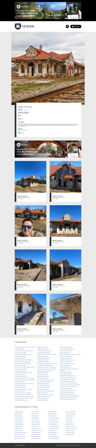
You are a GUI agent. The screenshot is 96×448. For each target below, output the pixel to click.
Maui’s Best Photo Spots (42, 374)
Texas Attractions (68, 417)
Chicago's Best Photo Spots (20, 374)
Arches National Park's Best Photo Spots (23, 354)
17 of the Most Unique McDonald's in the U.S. (24, 350)
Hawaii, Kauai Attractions (20, 434)
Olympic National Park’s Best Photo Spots (46, 391)
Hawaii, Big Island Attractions (21, 432)
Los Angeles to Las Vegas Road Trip (44, 370)
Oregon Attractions (52, 434)
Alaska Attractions (18, 413)
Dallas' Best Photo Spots (20, 381)
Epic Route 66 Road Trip (20, 391)
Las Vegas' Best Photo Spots (43, 361)
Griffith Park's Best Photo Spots (21, 400)
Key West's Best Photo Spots (43, 358)
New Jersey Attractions (53, 420)
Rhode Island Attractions (53, 438)
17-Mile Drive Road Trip (19, 348)
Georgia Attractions (19, 430)
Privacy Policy (65, 445)
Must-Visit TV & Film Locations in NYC (45, 381)
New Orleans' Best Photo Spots (43, 385)
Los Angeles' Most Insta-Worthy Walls (45, 365)
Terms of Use (72, 445)
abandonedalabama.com (23, 130)
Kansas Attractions (35, 420)
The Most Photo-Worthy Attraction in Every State (70, 384)
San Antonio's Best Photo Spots (66, 356)
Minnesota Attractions (36, 434)
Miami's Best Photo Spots (42, 378)
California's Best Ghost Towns (21, 370)
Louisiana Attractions (36, 424)
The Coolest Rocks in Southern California (68, 383)
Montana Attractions (52, 411)
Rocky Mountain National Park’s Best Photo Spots (70, 354)
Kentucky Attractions (36, 422)
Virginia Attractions (69, 424)
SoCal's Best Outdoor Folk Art (66, 372)
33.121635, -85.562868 (23, 113)
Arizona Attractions (18, 415)
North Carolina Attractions (53, 426)
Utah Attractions (68, 420)
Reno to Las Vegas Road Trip (66, 350)
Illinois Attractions (35, 413)
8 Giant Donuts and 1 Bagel (20, 352)
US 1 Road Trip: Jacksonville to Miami (67, 390)
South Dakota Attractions (70, 413)
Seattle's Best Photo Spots (65, 365)
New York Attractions (52, 424)
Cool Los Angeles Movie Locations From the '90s (25, 380)
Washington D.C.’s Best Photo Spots (67, 394)
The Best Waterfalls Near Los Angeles (67, 379)
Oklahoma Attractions (52, 432)
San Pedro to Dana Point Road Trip (67, 363)
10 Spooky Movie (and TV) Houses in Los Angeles (25, 347)
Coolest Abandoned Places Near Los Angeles (24, 378)
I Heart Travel (58, 445)
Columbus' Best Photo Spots (21, 376)
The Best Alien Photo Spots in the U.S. (68, 375)
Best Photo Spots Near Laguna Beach (22, 361)
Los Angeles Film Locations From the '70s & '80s (47, 363)
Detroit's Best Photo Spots (20, 387)
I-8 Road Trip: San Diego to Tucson (44, 350)
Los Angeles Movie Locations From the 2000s (46, 367)
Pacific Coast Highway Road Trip (44, 396)
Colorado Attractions (19, 422)
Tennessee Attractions (70, 415)
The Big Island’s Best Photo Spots (67, 381)
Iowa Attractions (35, 417)
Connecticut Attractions (19, 424)
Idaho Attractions (35, 411)
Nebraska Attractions (52, 413)
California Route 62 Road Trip (21, 369)
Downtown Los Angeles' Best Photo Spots (23, 389)
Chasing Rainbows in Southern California (23, 372)
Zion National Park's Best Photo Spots (68, 399)
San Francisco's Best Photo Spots (67, 359)
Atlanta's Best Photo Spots (20, 356)
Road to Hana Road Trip (65, 352)
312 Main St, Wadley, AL (23, 110)
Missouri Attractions (36, 438)
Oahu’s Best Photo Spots (42, 389)
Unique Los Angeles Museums (66, 388)
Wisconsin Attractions (69, 432)
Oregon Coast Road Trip (42, 392)
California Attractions (19, 420)
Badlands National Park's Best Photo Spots (24, 359)
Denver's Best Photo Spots (20, 385)
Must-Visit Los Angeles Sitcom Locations (45, 380)
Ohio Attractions (51, 430)
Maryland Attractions (36, 428)
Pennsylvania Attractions (53, 436)
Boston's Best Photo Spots (20, 365)
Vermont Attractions (69, 422)
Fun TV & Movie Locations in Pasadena (23, 392)
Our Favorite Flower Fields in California (45, 394)
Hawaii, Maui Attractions (20, 436)
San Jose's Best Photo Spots (66, 361)
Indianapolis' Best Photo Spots (43, 352)
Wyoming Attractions (69, 434)
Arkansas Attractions (19, 417)
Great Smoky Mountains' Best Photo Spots (23, 398)
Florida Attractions (18, 428)
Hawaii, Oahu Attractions (20, 438)
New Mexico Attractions (53, 422)
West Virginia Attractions (70, 430)
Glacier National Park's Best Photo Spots (23, 394)
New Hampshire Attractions (54, 417)
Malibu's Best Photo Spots (42, 372)
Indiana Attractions (35, 415)
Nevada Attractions (52, 415)
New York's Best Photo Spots (43, 387)
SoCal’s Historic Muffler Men (65, 373)
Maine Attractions (35, 426)
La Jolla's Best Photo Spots (43, 359)
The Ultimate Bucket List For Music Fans (68, 386)
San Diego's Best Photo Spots (66, 358)
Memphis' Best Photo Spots (43, 376)
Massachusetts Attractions (37, 430)
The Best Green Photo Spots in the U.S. (68, 377)
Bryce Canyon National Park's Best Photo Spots (25, 367)
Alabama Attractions (19, 411)
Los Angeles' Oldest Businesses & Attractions (46, 369)
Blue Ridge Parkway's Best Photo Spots (23, 363)
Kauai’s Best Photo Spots (42, 356)
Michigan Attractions (36, 432)
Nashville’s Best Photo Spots (43, 383)
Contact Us (78, 445)
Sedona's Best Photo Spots (65, 367)
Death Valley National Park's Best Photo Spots (24, 383)
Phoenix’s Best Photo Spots (43, 400)
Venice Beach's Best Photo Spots (67, 392)
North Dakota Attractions (53, 428)
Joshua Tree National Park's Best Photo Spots (46, 354)
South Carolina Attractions (70, 411)
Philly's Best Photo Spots (42, 398)
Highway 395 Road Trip (42, 347)
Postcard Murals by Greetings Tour (67, 348)
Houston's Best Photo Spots (43, 348)
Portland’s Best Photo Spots (65, 347)
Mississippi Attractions (36, 436)
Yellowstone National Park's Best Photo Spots (69, 395)
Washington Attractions (70, 426)
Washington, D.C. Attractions (71, 428)
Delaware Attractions (19, 426)
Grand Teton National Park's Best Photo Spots (24, 396)
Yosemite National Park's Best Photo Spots (69, 397)
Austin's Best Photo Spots (20, 358)
